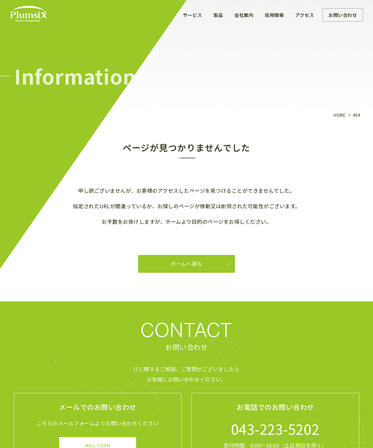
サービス (192, 14)
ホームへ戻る (186, 263)
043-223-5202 (275, 429)
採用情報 (274, 14)
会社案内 (243, 14)
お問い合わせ (342, 14)
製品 (218, 14)
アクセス (304, 14)
